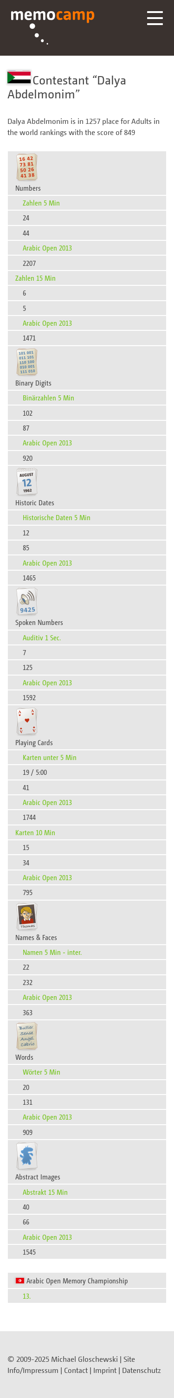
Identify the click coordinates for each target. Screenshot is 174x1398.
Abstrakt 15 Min (45, 1192)
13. (27, 1296)
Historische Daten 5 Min (56, 517)
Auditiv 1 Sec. (42, 637)
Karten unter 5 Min (50, 757)
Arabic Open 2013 (47, 247)
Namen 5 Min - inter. (52, 952)
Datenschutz (141, 1370)
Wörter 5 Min (41, 1071)
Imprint (104, 1370)
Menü (155, 18)
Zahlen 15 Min (35, 278)
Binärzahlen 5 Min (48, 397)
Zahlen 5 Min (41, 202)
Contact (76, 1370)
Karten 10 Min (35, 832)
